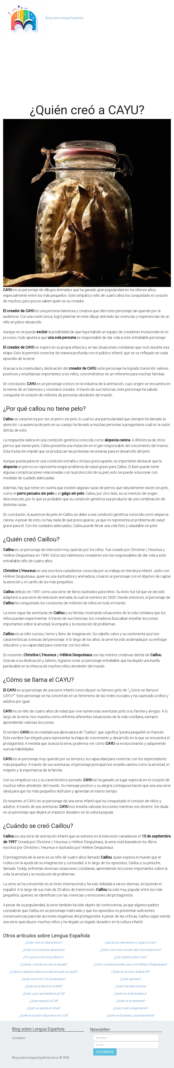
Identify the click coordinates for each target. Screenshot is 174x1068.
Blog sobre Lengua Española (64, 18)
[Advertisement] (87, 68)
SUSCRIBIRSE (105, 1052)
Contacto (18, 1038)
